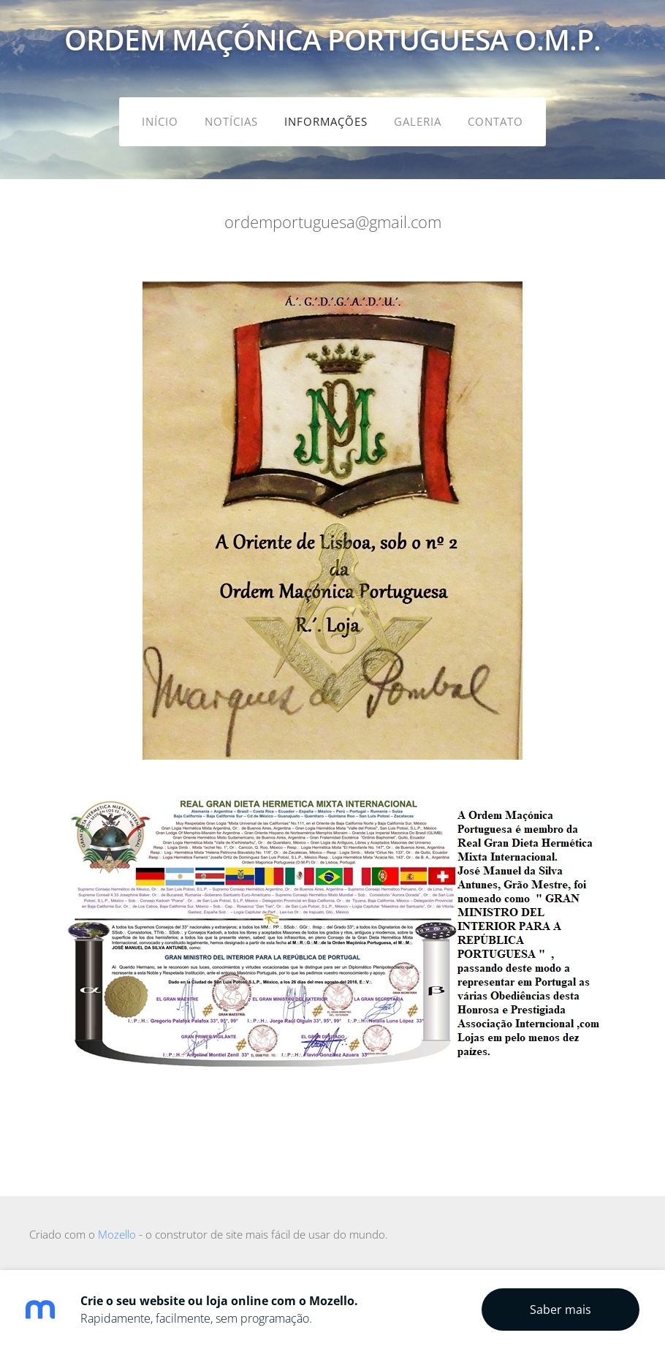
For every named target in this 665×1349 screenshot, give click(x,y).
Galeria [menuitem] (417, 121)
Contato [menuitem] (495, 121)
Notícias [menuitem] (231, 121)
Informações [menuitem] (326, 121)
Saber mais (560, 1309)
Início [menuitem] (160, 121)
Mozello (117, 1234)
